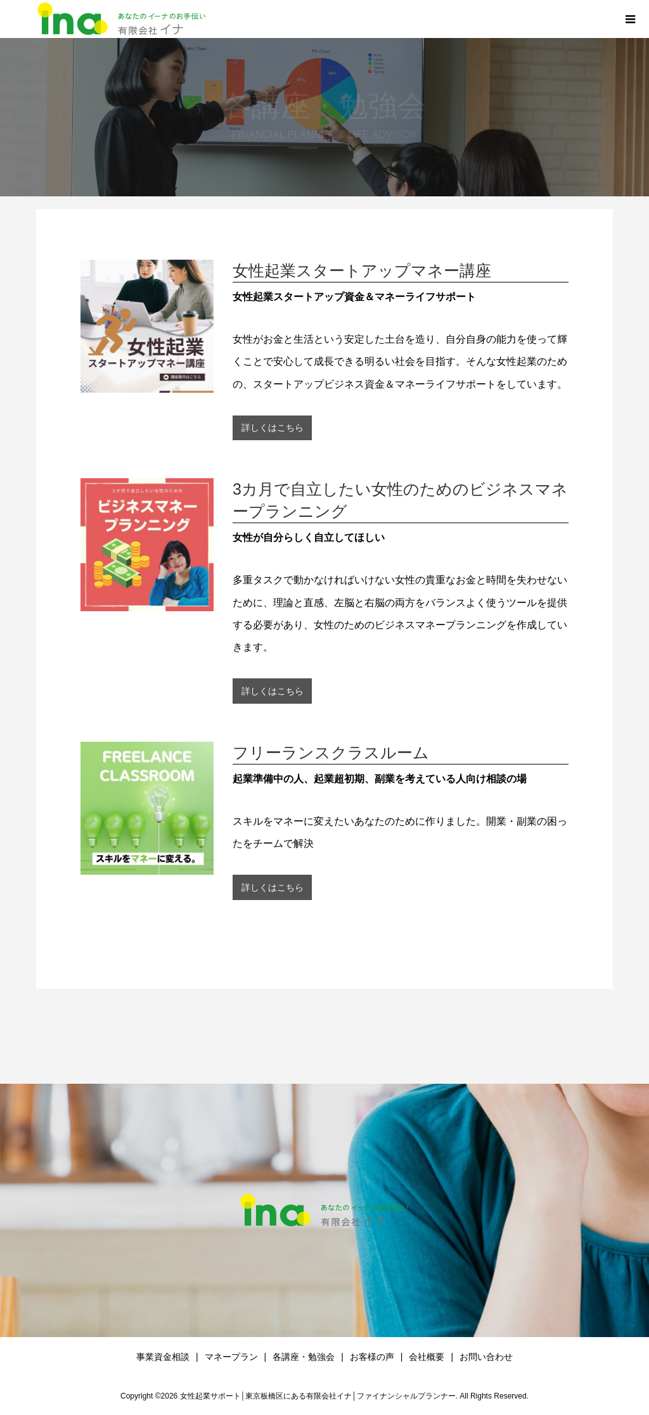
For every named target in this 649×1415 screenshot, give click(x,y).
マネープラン (231, 1357)
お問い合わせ (486, 1357)
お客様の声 (372, 1357)
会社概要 (426, 1357)
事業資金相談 (163, 1357)
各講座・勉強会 (304, 1357)
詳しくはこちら (272, 428)
